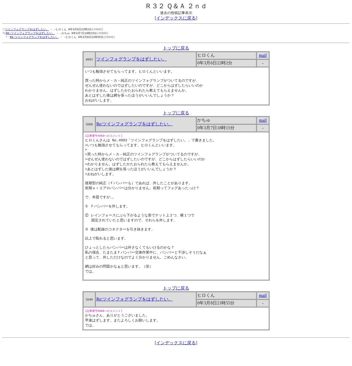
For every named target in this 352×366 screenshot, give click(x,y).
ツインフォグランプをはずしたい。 (28, 29)
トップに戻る (176, 48)
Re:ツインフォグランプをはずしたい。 (31, 33)
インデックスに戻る (176, 18)
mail (262, 56)
